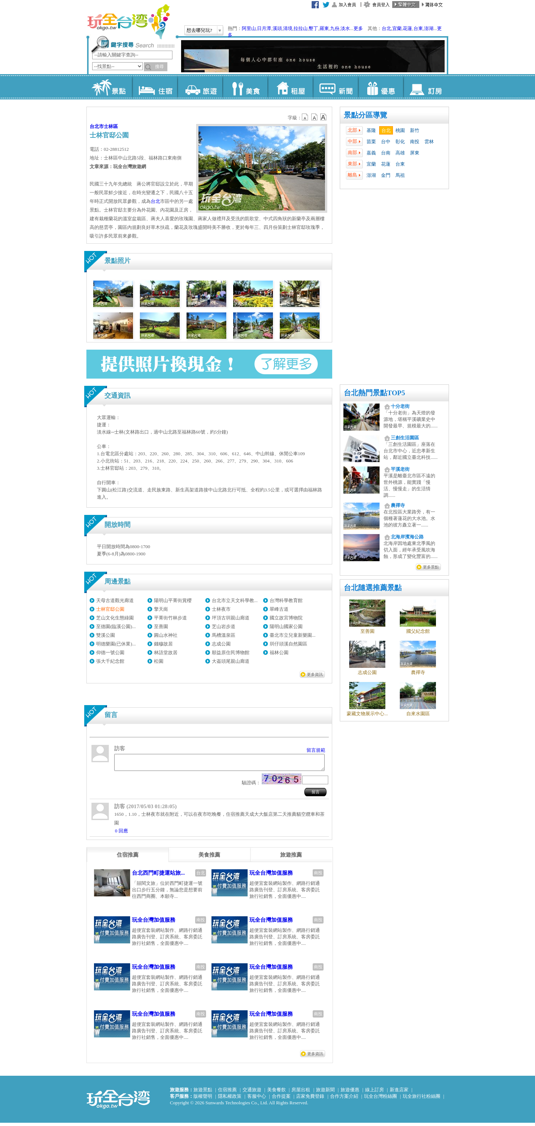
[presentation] (127, 858)
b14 (323, 117)
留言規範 (316, 750)
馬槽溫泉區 (223, 635)
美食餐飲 (276, 1093)
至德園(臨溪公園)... (116, 626)
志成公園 (221, 644)
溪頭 (277, 28)
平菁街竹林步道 (170, 617)
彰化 (400, 141)
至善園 (161, 626)
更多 (358, 28)
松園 (158, 661)
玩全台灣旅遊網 (128, 21)
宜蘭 (397, 28)
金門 (385, 175)
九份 (334, 28)
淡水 (345, 28)
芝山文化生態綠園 (115, 617)
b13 (314, 117)
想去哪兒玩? (199, 30)
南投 (414, 141)
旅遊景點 (202, 1093)
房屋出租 (300, 1093)
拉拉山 (301, 28)
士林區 (111, 126)
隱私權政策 (229, 1099)
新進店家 (399, 1093)
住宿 (154, 86)
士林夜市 (221, 609)
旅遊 (199, 86)
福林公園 (279, 652)
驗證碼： (251, 786)
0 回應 (121, 834)
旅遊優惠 (350, 1093)
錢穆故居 (163, 644)
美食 (245, 86)
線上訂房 (374, 1093)
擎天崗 (161, 609)
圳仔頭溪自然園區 (288, 644)
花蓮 (407, 28)
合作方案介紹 (344, 1099)
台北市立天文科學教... (235, 600)
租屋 (290, 86)
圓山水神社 (165, 635)
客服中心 (256, 1099)
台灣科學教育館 (286, 600)
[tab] (127, 858)
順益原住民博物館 (230, 652)
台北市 (97, 126)
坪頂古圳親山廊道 (230, 617)
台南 (385, 152)
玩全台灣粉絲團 (380, 1099)
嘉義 (371, 152)
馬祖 (400, 175)
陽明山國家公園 (286, 626)
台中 (385, 141)
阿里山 (249, 28)
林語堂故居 (165, 652)
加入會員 (347, 4)
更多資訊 (315, 674)
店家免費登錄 (310, 1099)
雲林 (429, 141)
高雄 (400, 152)
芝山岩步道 (223, 626)
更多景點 (431, 567)
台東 (418, 28)
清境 (287, 28)
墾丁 (313, 28)
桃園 (400, 130)
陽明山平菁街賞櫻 (173, 600)
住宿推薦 (227, 1093)
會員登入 (381, 4)
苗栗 (371, 141)
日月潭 (264, 28)
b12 (305, 117)
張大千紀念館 (110, 661)
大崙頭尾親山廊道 (230, 661)
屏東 (414, 152)
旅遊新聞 (325, 1093)
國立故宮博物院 (286, 617)
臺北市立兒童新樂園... (293, 635)
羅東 (324, 28)
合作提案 (281, 1099)
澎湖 (428, 28)
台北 (386, 28)
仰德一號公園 (110, 652)
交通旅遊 (252, 1093)
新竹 (414, 130)
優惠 (380, 86)
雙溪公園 (105, 635)
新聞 (335, 86)
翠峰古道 (279, 609)
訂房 (425, 86)
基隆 (371, 130)
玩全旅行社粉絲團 (421, 1099)
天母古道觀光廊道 (115, 600)
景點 (109, 86)
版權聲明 (202, 1099)
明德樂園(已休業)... (116, 644)
